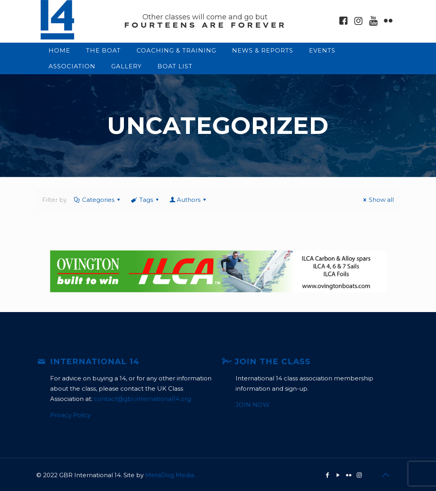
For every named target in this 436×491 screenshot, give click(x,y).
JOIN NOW (252, 404)
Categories (98, 199)
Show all (377, 199)
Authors (188, 199)
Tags (145, 199)
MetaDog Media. (170, 475)
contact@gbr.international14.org (142, 399)
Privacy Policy (70, 415)
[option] (218, 271)
